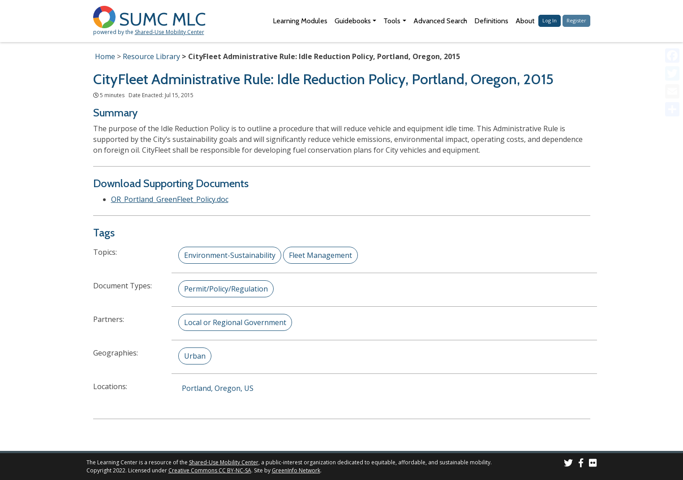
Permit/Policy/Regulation (226, 289)
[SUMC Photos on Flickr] (593, 464)
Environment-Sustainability (229, 255)
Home (105, 56)
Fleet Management (320, 255)
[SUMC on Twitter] (568, 464)
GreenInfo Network (296, 470)
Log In (549, 20)
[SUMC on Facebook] (581, 464)
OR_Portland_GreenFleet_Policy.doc (169, 199)
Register (576, 20)
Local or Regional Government (235, 322)
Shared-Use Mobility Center (169, 32)
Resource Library (151, 56)
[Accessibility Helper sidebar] (672, 10)
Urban (195, 356)
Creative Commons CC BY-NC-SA (209, 470)
